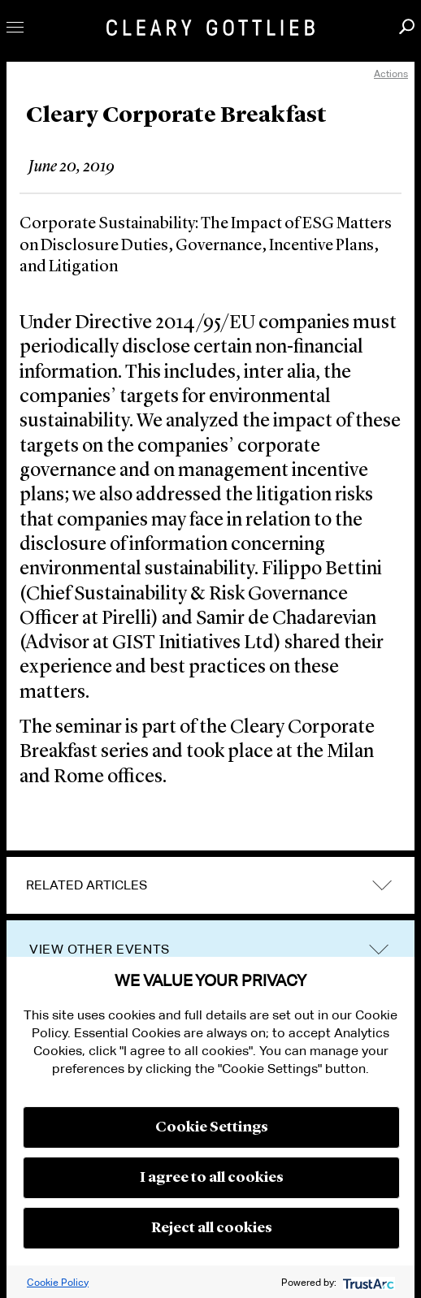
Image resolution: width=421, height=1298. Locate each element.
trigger (378, 950)
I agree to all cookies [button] (212, 1177)
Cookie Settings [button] (211, 1127)
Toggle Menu (15, 27)
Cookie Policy (58, 1282)
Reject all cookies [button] (211, 1228)
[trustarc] (366, 1282)
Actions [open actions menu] (391, 73)
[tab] (210, 885)
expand (382, 885)
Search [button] (406, 26)
